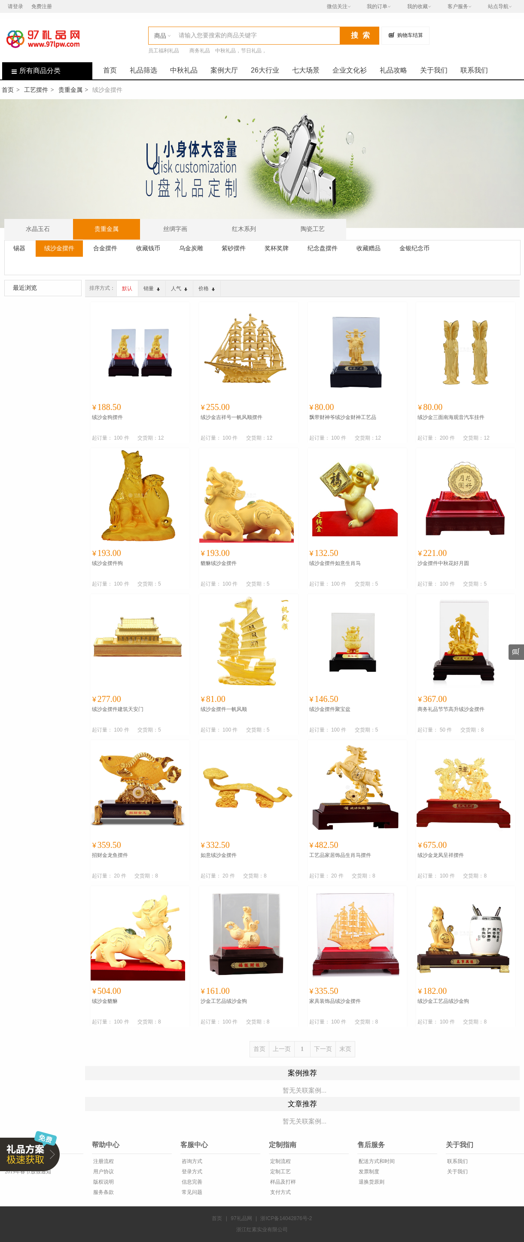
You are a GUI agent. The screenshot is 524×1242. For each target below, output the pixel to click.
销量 (151, 288)
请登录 (15, 6)
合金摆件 (105, 248)
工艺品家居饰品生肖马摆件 (340, 855)
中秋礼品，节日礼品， (241, 51)
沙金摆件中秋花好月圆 (443, 563)
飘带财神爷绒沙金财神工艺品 (342, 417)
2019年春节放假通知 (27, 1172)
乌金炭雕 (191, 248)
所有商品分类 (31, 70)
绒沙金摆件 (59, 248)
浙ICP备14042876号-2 (286, 1218)
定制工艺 (280, 1172)
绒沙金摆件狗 (107, 563)
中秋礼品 (184, 70)
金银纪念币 (414, 248)
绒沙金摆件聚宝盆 (329, 709)
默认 (127, 288)
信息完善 (191, 1182)
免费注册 (41, 6)
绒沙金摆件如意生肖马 (335, 563)
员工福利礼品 (163, 51)
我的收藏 (417, 6)
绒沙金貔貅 (105, 1001)
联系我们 (474, 70)
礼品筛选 (143, 70)
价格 (206, 288)
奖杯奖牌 (277, 248)
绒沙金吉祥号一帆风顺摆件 (231, 417)
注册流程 (103, 1161)
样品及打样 (282, 1182)
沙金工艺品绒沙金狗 (224, 1001)
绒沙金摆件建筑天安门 (117, 709)
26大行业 (265, 70)
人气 (179, 288)
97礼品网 (241, 1218)
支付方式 (280, 1192)
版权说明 (103, 1182)
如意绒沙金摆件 (219, 855)
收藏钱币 (148, 248)
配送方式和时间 (376, 1161)
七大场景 (306, 70)
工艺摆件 (36, 89)
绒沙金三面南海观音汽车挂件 (450, 417)
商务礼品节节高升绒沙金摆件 (450, 709)
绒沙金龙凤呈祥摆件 (440, 855)
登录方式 (191, 1172)
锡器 (19, 248)
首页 (110, 70)
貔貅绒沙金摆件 (219, 563)
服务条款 (103, 1192)
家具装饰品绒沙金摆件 (335, 1001)
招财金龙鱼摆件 (110, 855)
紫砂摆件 (234, 248)
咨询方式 (191, 1161)
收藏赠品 (368, 248)
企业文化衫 (349, 70)
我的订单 (377, 6)
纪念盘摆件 (323, 248)
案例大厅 (224, 70)
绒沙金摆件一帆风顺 (224, 709)
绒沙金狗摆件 (107, 417)
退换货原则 (370, 1182)
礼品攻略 (393, 70)
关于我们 (434, 70)
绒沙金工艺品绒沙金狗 (443, 1001)
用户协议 (103, 1172)
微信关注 (337, 6)
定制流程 (280, 1161)
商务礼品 (199, 51)
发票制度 (368, 1172)
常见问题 (191, 1192)
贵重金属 (70, 89)
